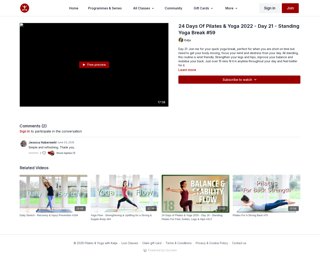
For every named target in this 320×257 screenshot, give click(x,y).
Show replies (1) (65, 153)
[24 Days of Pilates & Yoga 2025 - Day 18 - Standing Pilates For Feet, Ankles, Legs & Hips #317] (195, 217)
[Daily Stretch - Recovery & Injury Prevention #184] (53, 215)
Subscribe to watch (240, 79)
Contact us (239, 243)
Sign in (269, 8)
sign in (25, 131)
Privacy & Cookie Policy (212, 243)
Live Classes (129, 243)
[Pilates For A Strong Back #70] (266, 215)
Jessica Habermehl (43, 142)
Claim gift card (151, 243)
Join (290, 8)
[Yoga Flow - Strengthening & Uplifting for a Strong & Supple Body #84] (124, 217)
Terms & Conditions (179, 243)
